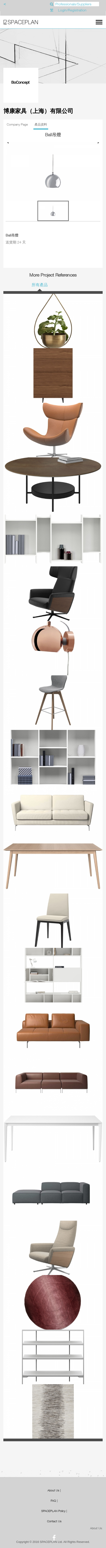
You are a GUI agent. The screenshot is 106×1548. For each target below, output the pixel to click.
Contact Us (54, 1521)
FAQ (53, 1500)
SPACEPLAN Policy (53, 1511)
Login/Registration (72, 10)
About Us (53, 1490)
